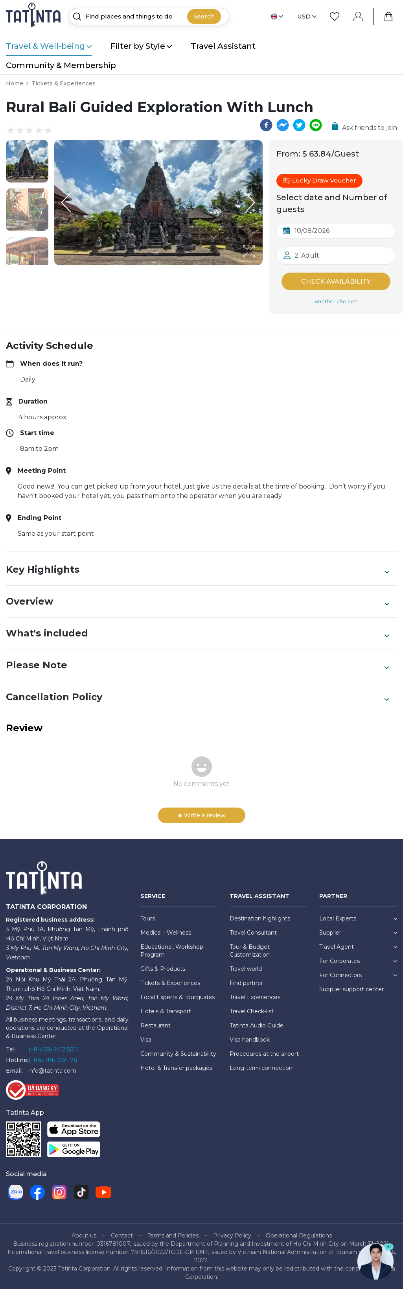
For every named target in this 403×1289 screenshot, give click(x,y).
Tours (147, 918)
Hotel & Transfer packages (176, 1067)
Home (14, 83)
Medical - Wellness (165, 932)
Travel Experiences (255, 997)
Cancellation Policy (197, 697)
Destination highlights (260, 918)
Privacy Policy (232, 1235)
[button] (27, 161)
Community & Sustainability (178, 1053)
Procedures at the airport (264, 1053)
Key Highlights (197, 569)
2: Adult (306, 255)
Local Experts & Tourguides (177, 997)
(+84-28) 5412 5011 (53, 1049)
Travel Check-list (252, 1011)
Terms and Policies (173, 1235)
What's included (197, 633)
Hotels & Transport (165, 1011)
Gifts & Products (162, 968)
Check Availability (336, 281)
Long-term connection (261, 1067)
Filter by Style (141, 46)
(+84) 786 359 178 (52, 1060)
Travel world (246, 968)
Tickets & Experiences (63, 83)
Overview (197, 601)
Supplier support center (351, 989)
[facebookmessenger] (282, 125)
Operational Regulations (299, 1235)
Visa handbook (250, 1039)
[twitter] (299, 125)
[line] (315, 125)
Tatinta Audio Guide (256, 1025)
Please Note (197, 665)
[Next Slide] (251, 202)
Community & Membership (61, 65)
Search (204, 16)
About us (84, 1235)
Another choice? (336, 301)
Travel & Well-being (49, 46)
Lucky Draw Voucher (319, 180)
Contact (122, 1235)
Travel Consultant (253, 932)
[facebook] (266, 125)
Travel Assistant (223, 46)
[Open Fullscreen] (260, 264)
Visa (145, 1039)
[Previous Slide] (66, 202)
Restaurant (155, 1025)
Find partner (246, 983)
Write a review (202, 815)
